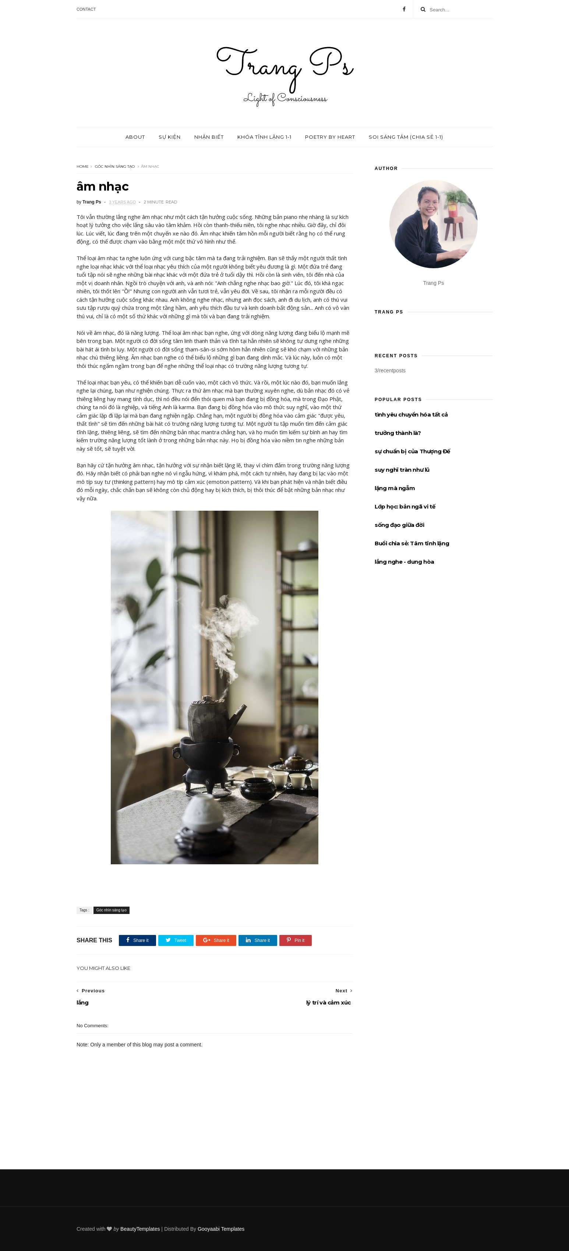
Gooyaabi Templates (221, 1229)
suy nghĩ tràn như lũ (402, 469)
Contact (86, 9)
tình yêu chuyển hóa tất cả (411, 414)
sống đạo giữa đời (399, 524)
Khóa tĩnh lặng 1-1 (264, 137)
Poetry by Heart (330, 137)
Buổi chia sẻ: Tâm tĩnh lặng (412, 543)
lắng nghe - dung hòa (404, 561)
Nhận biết (209, 137)
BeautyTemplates (140, 1229)
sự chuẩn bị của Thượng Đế (412, 451)
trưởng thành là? (398, 432)
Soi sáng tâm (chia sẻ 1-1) (406, 137)
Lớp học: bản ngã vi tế (405, 506)
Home (83, 166)
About (135, 137)
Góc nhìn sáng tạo (115, 166)
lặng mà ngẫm (395, 488)
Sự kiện (170, 137)
